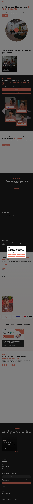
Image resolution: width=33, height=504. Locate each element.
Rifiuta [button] (12, 254)
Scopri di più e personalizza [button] (16, 256)
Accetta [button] (21, 254)
